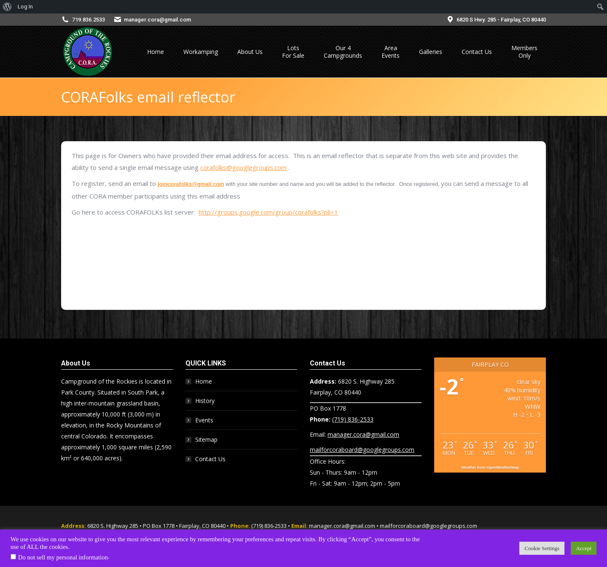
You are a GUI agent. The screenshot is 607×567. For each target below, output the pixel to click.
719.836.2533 (88, 19)
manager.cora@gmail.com (157, 19)
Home (203, 381)
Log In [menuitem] (25, 6)
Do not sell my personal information (63, 557)
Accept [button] (583, 548)
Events (204, 420)
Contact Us (210, 459)
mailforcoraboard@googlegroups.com (362, 450)
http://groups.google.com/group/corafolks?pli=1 (268, 212)
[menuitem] (7, 6)
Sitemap (206, 439)
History (205, 401)
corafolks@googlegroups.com (243, 167)
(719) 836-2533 (352, 419)
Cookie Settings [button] (541, 548)
